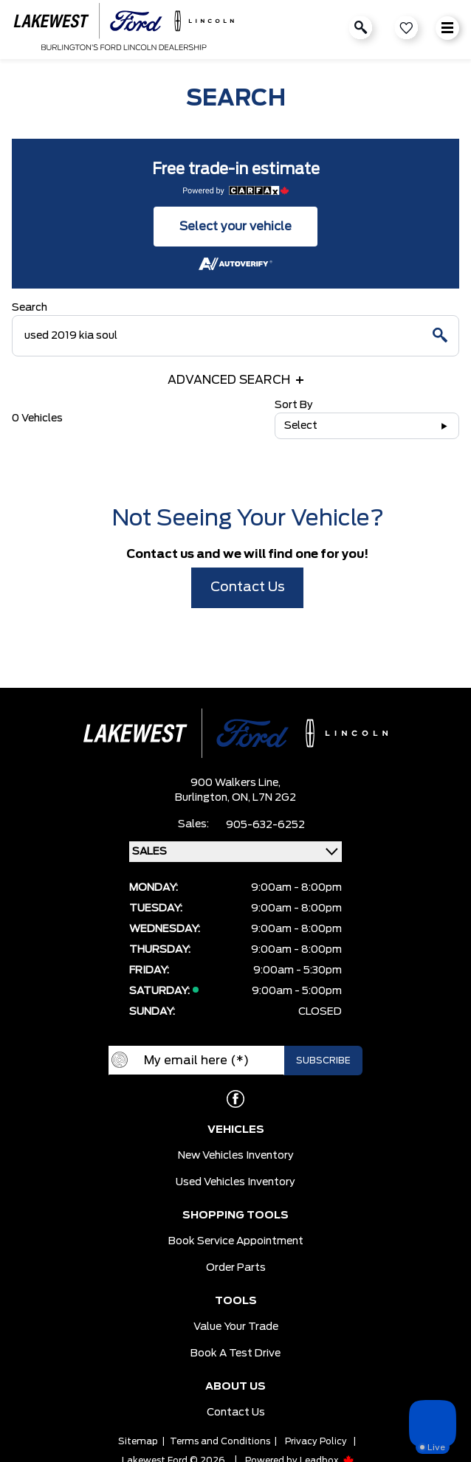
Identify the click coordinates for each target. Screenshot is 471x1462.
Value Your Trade (235, 1327)
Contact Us (247, 587)
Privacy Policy (316, 1441)
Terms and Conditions (220, 1441)
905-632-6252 (265, 825)
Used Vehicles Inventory (235, 1182)
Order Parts (236, 1268)
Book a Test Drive (235, 1353)
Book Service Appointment (235, 1241)
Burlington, (203, 798)
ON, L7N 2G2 (264, 798)
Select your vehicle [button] (235, 226)
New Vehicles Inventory (236, 1156)
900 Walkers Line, (235, 783)
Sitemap (138, 1441)
